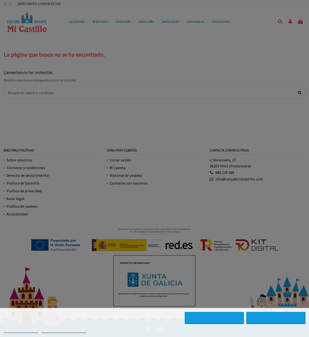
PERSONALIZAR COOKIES (63, 331)
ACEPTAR (276, 318)
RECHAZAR (214, 318)
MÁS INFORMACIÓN (21, 331)
